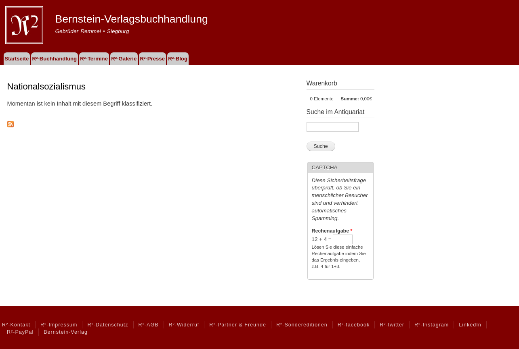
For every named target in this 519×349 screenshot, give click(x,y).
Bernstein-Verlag (66, 332)
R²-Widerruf (184, 325)
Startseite (16, 59)
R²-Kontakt (16, 325)
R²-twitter (392, 325)
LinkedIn (470, 325)
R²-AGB (149, 325)
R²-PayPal (20, 332)
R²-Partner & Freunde (237, 325)
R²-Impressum (58, 325)
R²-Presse (152, 59)
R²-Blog (177, 59)
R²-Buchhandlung (54, 59)
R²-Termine (94, 59)
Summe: (350, 98)
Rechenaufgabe (332, 231)
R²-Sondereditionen (302, 325)
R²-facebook (354, 325)
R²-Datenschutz (107, 325)
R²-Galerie (124, 59)
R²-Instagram (431, 325)
